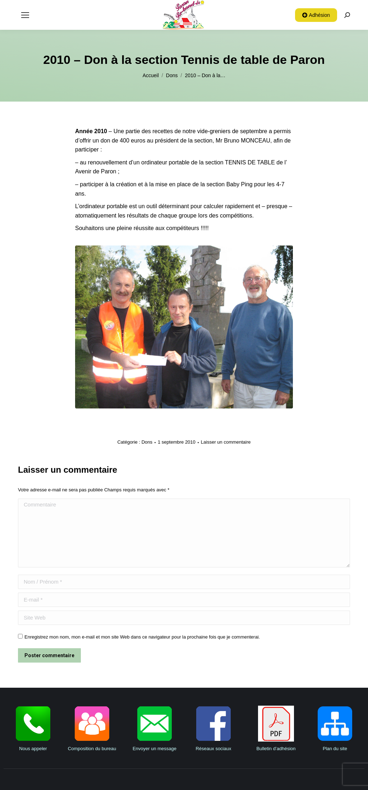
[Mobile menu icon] (25, 15)
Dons (147, 442)
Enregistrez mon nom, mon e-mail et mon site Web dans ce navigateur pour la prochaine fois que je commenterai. (142, 637)
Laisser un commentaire (226, 442)
